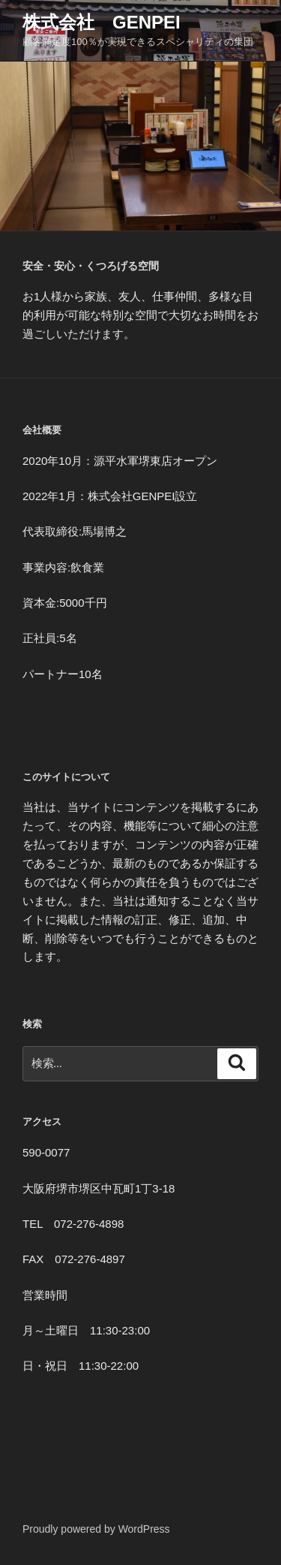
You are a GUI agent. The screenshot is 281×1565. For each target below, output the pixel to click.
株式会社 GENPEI (101, 22)
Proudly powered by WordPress (96, 1529)
